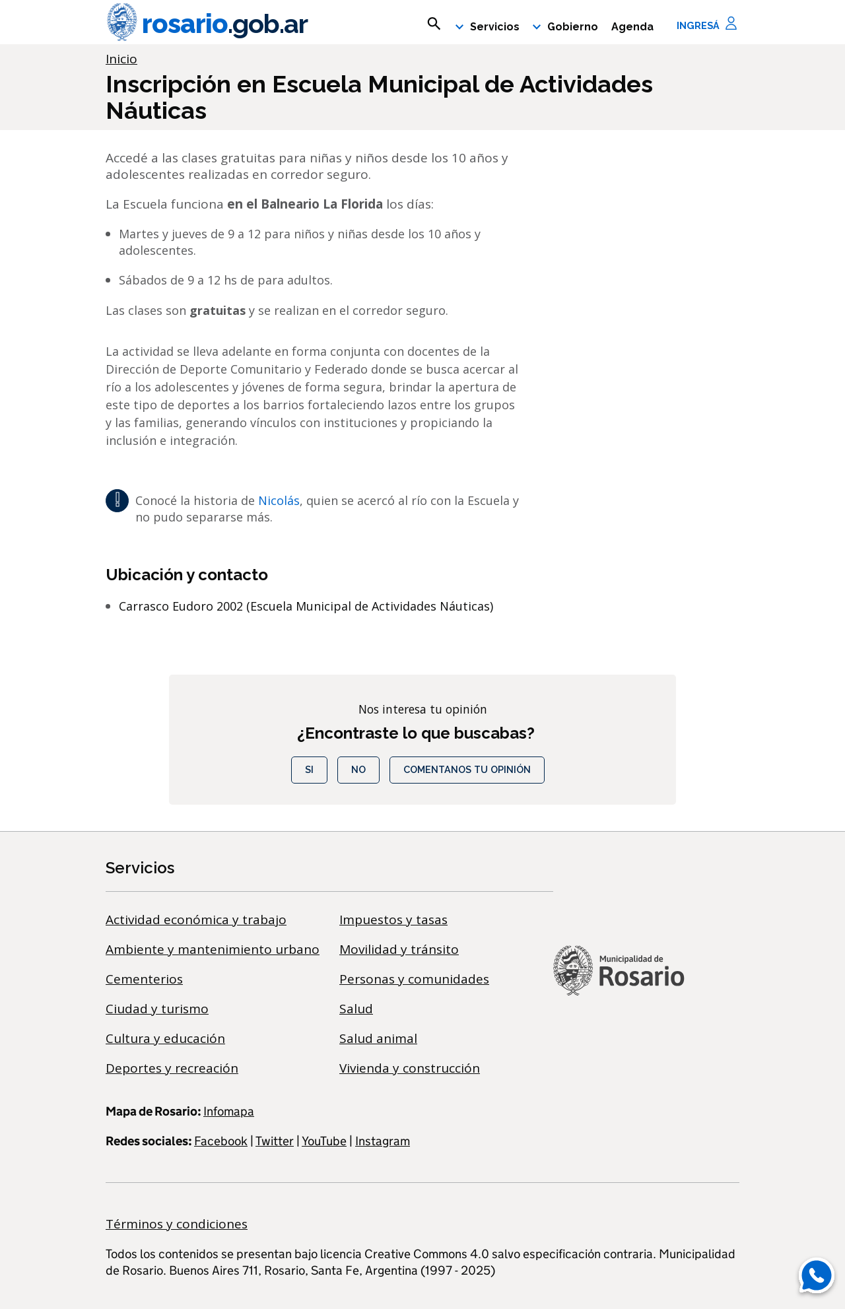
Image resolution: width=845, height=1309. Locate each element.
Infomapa (228, 1111)
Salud (356, 1008)
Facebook (221, 1141)
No (358, 769)
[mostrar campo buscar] (434, 23)
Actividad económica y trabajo (196, 919)
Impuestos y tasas (393, 919)
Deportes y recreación (172, 1068)
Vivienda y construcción (409, 1068)
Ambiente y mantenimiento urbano (213, 949)
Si (309, 769)
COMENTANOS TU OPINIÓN (467, 769)
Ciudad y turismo (157, 1008)
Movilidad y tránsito (399, 949)
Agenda (632, 26)
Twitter (274, 1141)
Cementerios (144, 979)
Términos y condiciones (177, 1223)
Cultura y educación (165, 1038)
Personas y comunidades (414, 979)
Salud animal (378, 1038)
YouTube (324, 1141)
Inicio (121, 58)
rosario (207, 23)
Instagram (382, 1141)
